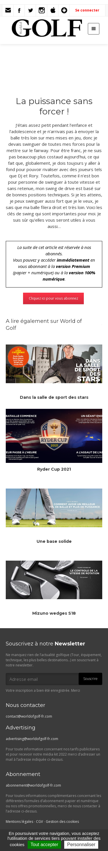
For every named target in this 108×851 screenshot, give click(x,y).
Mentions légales (19, 821)
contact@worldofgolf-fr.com (29, 716)
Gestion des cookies (62, 821)
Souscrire (90, 678)
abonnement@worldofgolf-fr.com (33, 785)
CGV (39, 821)
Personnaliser (81, 844)
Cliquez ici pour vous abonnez (53, 298)
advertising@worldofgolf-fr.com (32, 738)
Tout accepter (44, 844)
